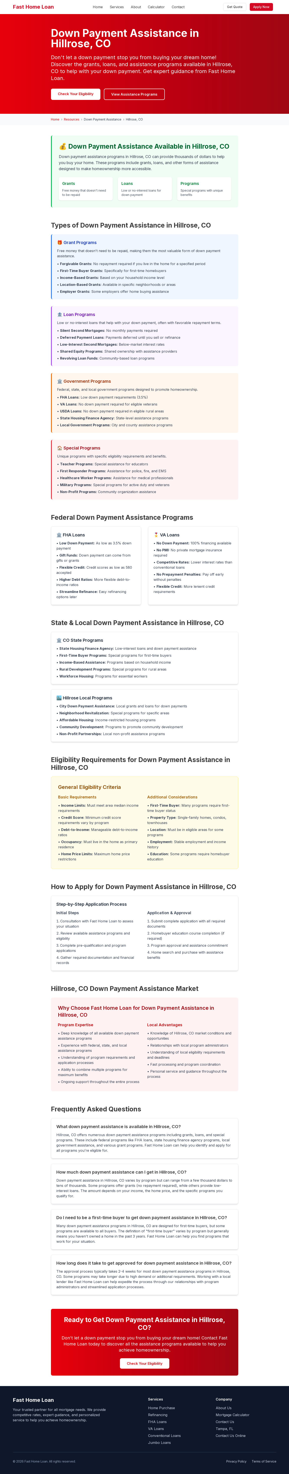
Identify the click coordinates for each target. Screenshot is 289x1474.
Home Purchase (161, 1408)
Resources (71, 119)
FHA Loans (157, 1422)
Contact (178, 7)
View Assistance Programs (134, 94)
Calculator (156, 7)
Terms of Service (264, 1461)
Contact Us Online (231, 1435)
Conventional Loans (164, 1435)
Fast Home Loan (33, 7)
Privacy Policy (236, 1461)
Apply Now (261, 7)
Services (117, 7)
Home (98, 7)
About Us (224, 1408)
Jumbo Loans (159, 1442)
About (136, 7)
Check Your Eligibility (75, 94)
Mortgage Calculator (233, 1415)
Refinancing (157, 1415)
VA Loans (156, 1429)
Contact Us (225, 1422)
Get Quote (235, 7)
